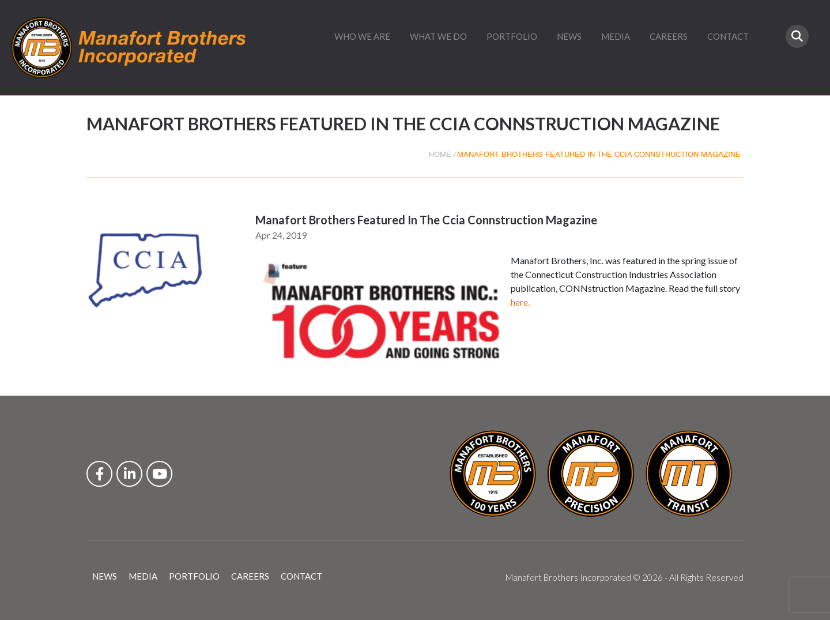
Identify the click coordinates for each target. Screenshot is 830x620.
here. (520, 301)
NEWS (569, 36)
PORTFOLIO (511, 36)
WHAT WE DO (438, 36)
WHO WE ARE (362, 36)
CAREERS (669, 36)
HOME (440, 155)
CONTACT (728, 36)
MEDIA (615, 36)
